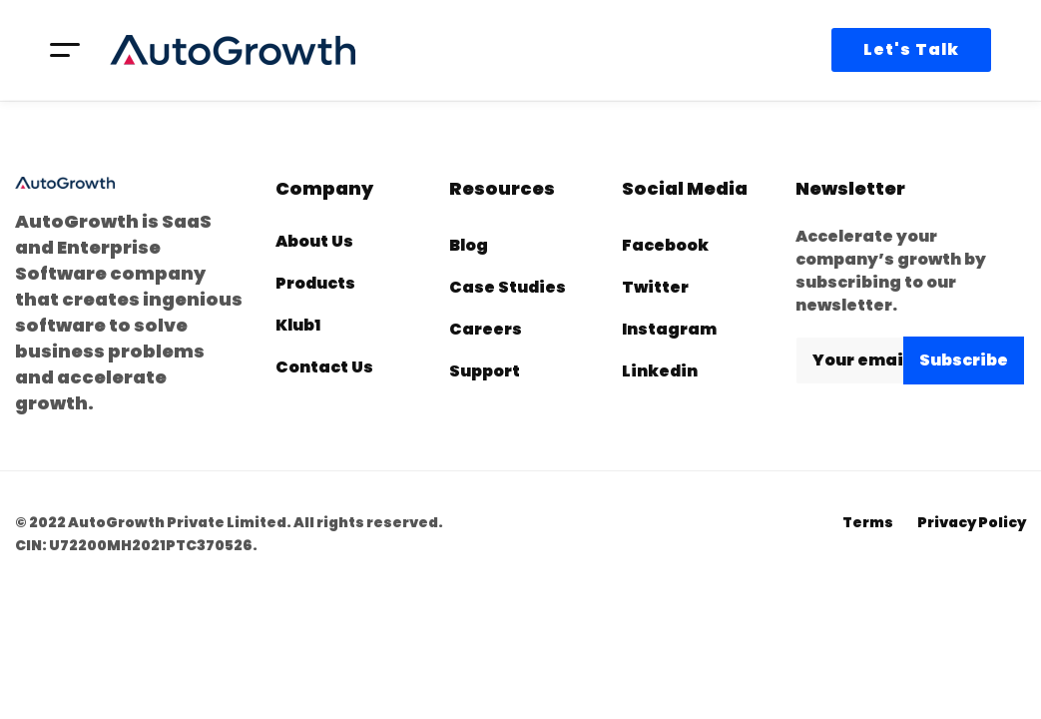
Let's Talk (911, 49)
